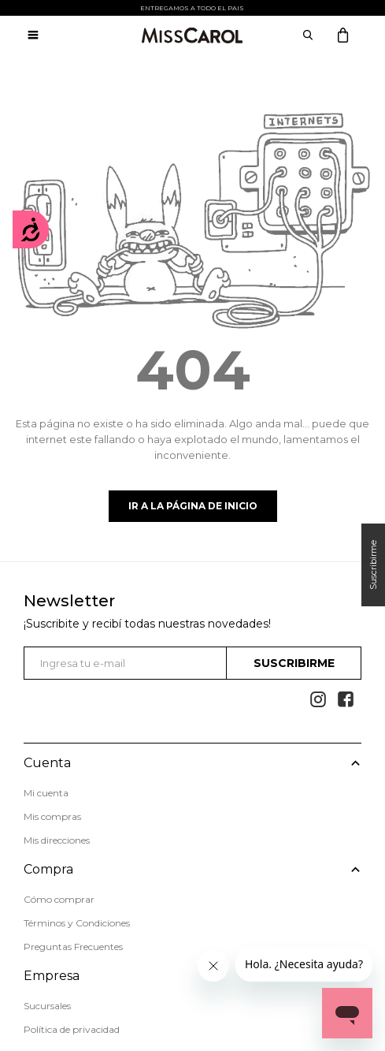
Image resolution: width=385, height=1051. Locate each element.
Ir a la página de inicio (192, 506)
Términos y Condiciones (77, 923)
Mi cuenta (46, 793)
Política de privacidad (72, 1029)
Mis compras (52, 816)
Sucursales (47, 1006)
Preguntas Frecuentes (73, 946)
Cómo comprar (59, 899)
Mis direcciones (57, 840)
